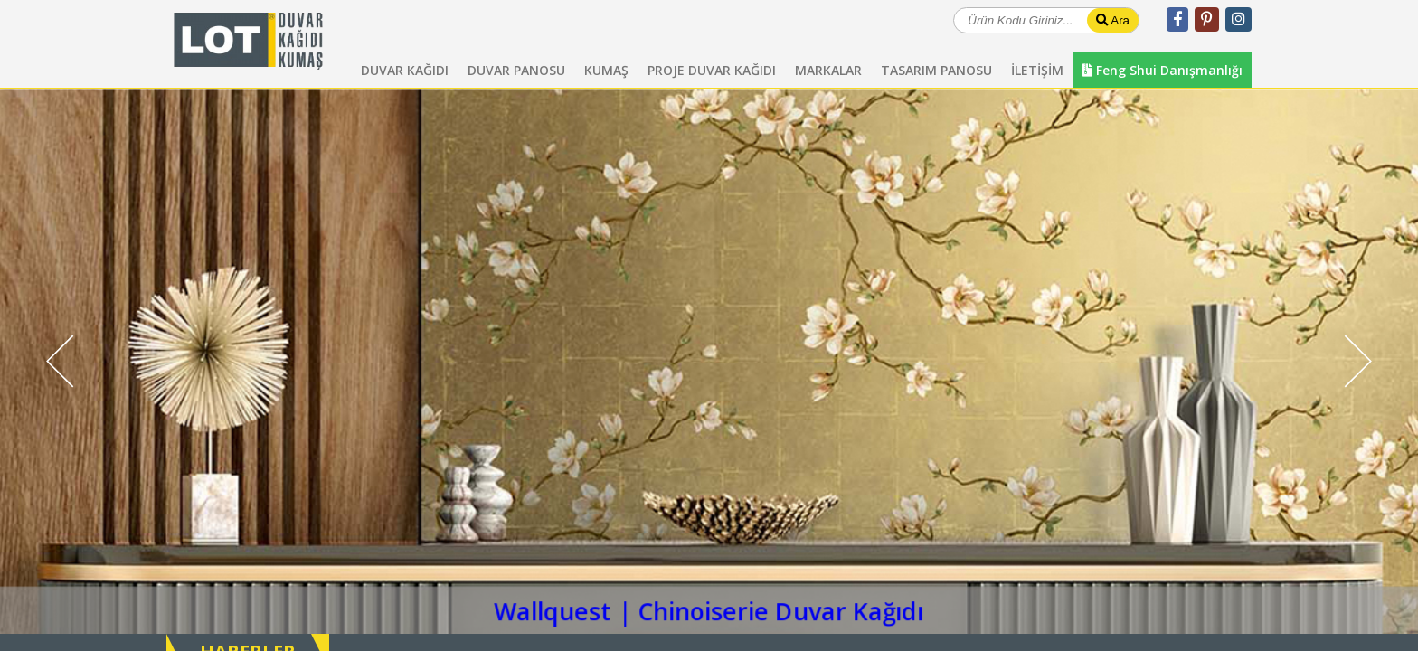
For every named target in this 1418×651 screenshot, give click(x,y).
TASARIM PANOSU (936, 70)
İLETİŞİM (1037, 70)
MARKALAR (828, 70)
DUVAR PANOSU (516, 70)
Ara (1113, 20)
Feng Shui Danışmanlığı (1162, 70)
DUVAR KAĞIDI (405, 70)
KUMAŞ (606, 70)
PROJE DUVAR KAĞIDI (712, 70)
